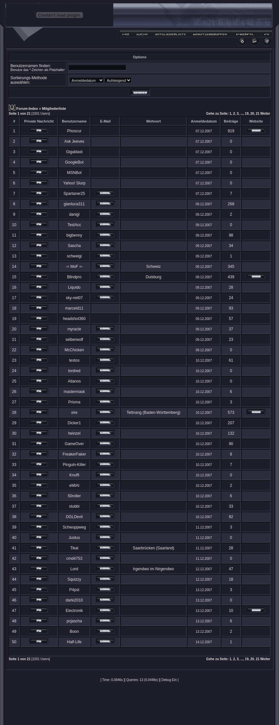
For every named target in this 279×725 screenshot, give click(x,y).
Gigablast (74, 152)
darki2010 (74, 600)
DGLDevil (74, 517)
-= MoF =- (74, 266)
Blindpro (74, 277)
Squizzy (74, 579)
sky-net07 (74, 298)
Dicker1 (74, 423)
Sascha (74, 245)
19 (246, 113)
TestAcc (74, 225)
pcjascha (74, 621)
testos (74, 360)
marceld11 (74, 308)
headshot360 (74, 318)
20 (252, 113)
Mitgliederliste (54, 108)
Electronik (74, 610)
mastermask (74, 391)
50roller (74, 496)
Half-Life (74, 642)
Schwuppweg (74, 527)
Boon (74, 631)
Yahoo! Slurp (74, 183)
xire (74, 412)
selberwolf (74, 339)
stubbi (74, 506)
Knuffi (74, 475)
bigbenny (74, 235)
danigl (74, 214)
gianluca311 (74, 204)
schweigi (74, 256)
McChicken (74, 350)
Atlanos (74, 381)
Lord (74, 569)
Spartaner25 (74, 193)
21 (257, 113)
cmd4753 (74, 558)
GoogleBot (74, 162)
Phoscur (74, 131)
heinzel (74, 433)
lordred (74, 371)
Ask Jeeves (74, 141)
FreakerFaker (74, 454)
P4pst (74, 589)
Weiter (265, 113)
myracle (74, 329)
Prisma (74, 402)
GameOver (74, 444)
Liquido (74, 287)
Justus (74, 537)
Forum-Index (27, 108)
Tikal (74, 548)
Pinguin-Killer (74, 464)
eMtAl (74, 485)
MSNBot (74, 172)
